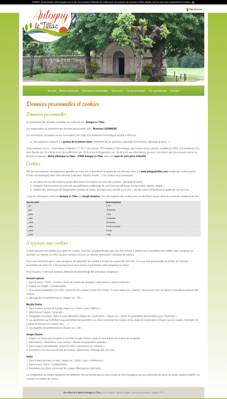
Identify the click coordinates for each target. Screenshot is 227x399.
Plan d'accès (195, 9)
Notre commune (69, 90)
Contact (175, 90)
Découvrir (117, 90)
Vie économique (135, 90)
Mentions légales (123, 393)
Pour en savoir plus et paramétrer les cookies (171, 2)
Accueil (52, 90)
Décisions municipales (95, 90)
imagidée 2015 (158, 393)
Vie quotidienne (158, 90)
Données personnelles (141, 393)
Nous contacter (108, 393)
